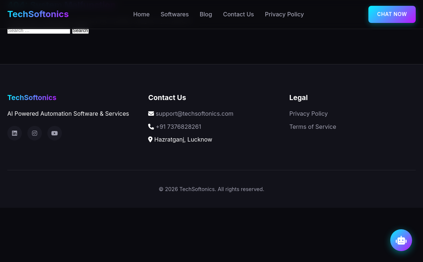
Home (141, 14)
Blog (206, 14)
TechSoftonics (38, 14)
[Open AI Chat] (401, 240)
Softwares (175, 14)
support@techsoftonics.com (194, 113)
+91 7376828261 (178, 126)
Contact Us (238, 14)
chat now (392, 14)
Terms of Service (312, 126)
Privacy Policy (284, 14)
